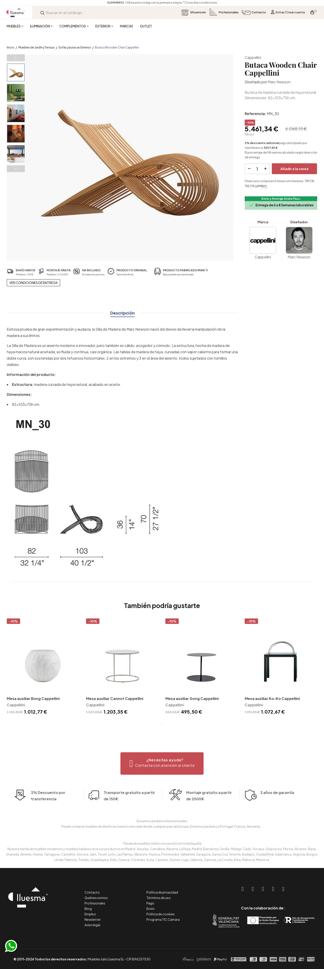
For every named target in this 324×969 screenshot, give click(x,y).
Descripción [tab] (122, 312)
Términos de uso (158, 898)
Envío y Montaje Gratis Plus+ (281, 198)
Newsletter (93, 919)
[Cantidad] (257, 168)
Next (16, 168)
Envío (150, 908)
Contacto (92, 892)
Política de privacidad (162, 892)
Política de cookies (160, 914)
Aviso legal (92, 925)
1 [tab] (162, 723)
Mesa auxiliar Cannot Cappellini (114, 698)
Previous (16, 57)
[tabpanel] (43, 667)
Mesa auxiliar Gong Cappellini (192, 698)
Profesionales (95, 903)
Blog (88, 908)
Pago (150, 903)
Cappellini (253, 57)
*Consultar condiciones (200, 2)
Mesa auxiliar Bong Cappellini (33, 698)
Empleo (90, 914)
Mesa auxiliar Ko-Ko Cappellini (272, 698)
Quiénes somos (96, 898)
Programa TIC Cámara (163, 919)
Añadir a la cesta (294, 168)
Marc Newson (279, 81)
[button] (162, 763)
